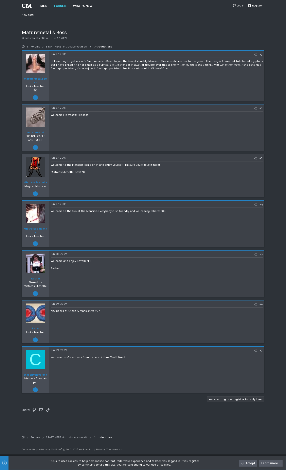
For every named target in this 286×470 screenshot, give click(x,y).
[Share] (255, 55)
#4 (261, 204)
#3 (261, 158)
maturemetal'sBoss (36, 38)
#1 (261, 54)
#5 (261, 254)
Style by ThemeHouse (109, 449)
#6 (261, 304)
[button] (96, 6)
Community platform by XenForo (58, 449)
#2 (261, 108)
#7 (261, 350)
